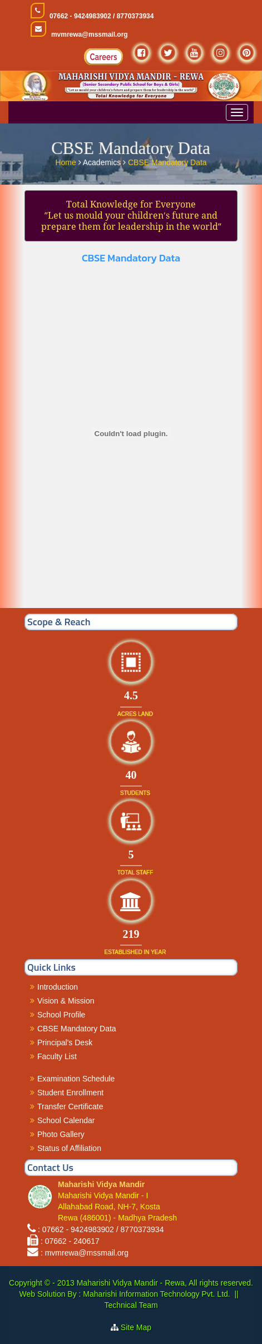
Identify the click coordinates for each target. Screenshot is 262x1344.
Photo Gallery (61, 1134)
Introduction (57, 986)
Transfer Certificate (70, 1106)
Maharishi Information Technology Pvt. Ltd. (155, 1293)
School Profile (61, 1014)
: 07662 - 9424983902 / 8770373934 (101, 1229)
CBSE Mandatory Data (167, 161)
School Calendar (66, 1120)
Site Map (136, 1327)
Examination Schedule (76, 1078)
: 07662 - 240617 (70, 1241)
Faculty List (57, 1056)
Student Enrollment (70, 1092)
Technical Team (130, 1305)
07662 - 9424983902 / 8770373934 (102, 16)
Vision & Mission (65, 1000)
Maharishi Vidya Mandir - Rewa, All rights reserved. (165, 1282)
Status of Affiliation (69, 1148)
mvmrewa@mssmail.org (89, 34)
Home (66, 161)
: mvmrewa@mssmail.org (84, 1252)
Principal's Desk (64, 1042)
